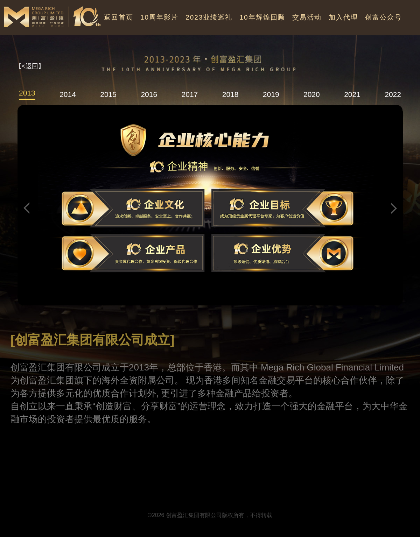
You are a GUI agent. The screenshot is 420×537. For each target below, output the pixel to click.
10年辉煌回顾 (262, 17)
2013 (27, 93)
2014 (67, 94)
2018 (230, 94)
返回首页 (118, 17)
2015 (108, 94)
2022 (393, 94)
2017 (190, 94)
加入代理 (343, 17)
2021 (352, 94)
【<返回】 (29, 66)
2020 (311, 94)
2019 (271, 94)
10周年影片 (159, 17)
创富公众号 (383, 17)
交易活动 (307, 17)
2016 (149, 94)
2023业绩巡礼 (209, 17)
